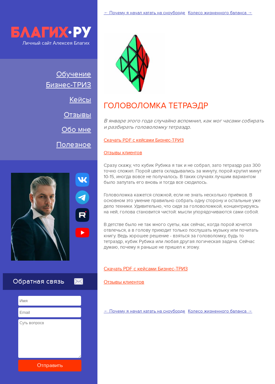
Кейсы (80, 99)
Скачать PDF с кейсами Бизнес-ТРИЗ (144, 140)
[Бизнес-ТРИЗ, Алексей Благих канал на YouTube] (82, 233)
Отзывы (77, 114)
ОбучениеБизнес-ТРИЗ (68, 79)
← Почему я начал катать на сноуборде (144, 12)
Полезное (73, 144)
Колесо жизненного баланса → (220, 12)
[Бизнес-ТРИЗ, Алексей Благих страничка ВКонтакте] (82, 180)
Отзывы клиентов (123, 152)
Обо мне (76, 129)
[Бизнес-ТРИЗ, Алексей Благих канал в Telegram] (82, 197)
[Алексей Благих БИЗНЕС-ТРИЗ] (82, 215)
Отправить (50, 365)
